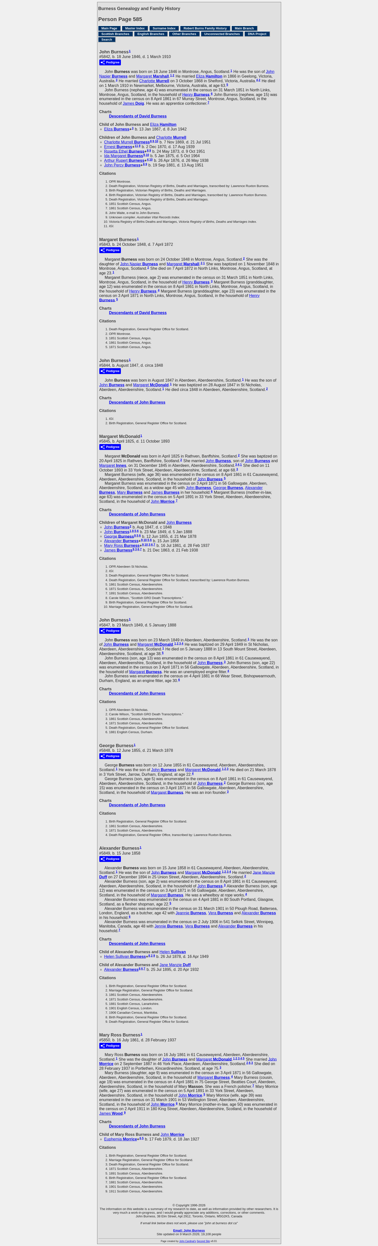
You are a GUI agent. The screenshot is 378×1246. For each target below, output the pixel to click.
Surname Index (164, 28)
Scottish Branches (115, 34)
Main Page (109, 28)
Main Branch (244, 28)
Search (107, 39)
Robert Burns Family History (205, 28)
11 (136, 146)
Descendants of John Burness (137, 402)
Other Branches (184, 34)
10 (156, 141)
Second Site (203, 1241)
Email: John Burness (189, 1230)
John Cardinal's (187, 1241)
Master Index (135, 28)
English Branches (150, 34)
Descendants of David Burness (138, 116)
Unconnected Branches (222, 34)
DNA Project (257, 34)
